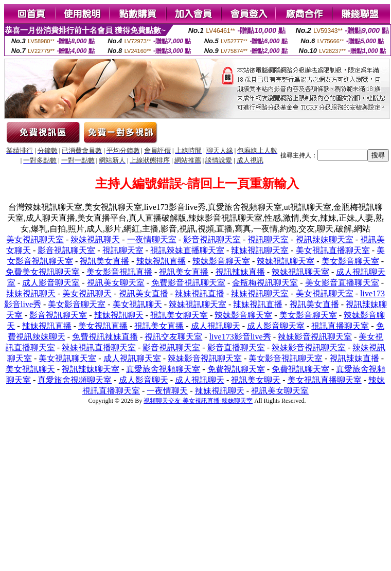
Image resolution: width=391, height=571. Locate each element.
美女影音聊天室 (350, 261)
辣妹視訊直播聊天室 (99, 347)
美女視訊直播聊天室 (333, 250)
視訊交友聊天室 (173, 336)
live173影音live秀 (240, 336)
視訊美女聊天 (255, 380)
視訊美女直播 (104, 261)
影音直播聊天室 (236, 347)
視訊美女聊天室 (116, 282)
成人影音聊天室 (51, 282)
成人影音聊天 (143, 380)
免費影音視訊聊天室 (188, 282)
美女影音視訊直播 (119, 271)
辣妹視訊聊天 (95, 239)
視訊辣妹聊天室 (324, 239)
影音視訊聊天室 (212, 239)
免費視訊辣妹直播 (105, 336)
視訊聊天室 (268, 239)
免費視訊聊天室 (236, 369)
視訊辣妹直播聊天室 (187, 250)
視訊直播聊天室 (340, 326)
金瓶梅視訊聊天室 (265, 282)
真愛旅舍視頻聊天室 (163, 369)
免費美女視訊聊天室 (43, 271)
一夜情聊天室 (151, 239)
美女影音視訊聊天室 (285, 358)
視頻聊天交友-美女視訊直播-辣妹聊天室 (198, 400)
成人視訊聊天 (215, 326)
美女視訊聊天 (87, 293)
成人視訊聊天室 (132, 358)
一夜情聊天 (167, 390)
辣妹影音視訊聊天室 (315, 336)
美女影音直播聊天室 (342, 282)
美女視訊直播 (103, 326)
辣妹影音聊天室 (221, 261)
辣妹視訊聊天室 (260, 250)
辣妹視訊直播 (161, 261)
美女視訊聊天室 (35, 239)
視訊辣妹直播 (240, 271)
